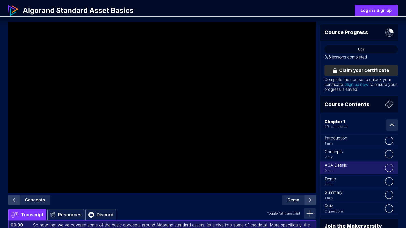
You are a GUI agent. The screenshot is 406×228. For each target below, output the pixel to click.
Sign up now (356, 84)
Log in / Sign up (376, 10)
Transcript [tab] (27, 215)
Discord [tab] (101, 215)
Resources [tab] (66, 215)
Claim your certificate (361, 70)
